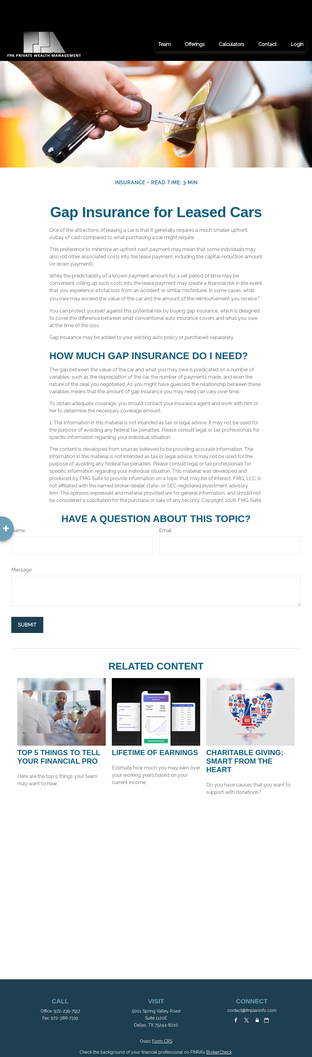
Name (18, 503)
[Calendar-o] (266, 992)
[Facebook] (236, 992)
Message (21, 542)
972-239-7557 (67, 983)
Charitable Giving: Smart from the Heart (244, 733)
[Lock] (257, 992)
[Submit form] (27, 597)
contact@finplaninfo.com (251, 983)
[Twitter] (246, 992)
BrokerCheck (219, 1024)
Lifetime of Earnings (155, 725)
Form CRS (162, 1013)
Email (165, 503)
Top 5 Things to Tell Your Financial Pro (58, 729)
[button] (164, 16)
